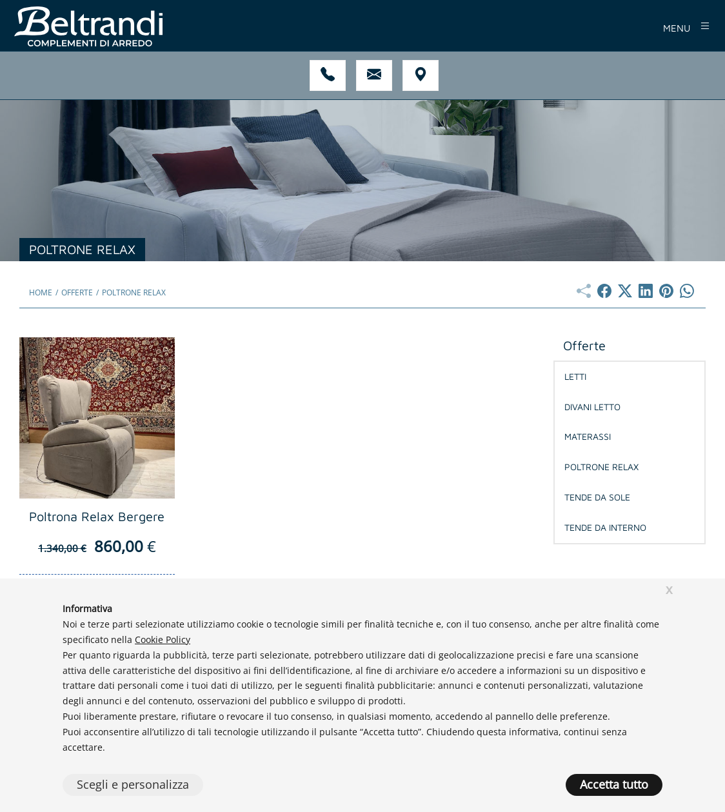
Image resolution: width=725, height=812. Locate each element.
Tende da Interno (605, 527)
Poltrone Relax (601, 466)
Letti (575, 376)
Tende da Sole (597, 496)
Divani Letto (592, 406)
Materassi (587, 436)
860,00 (97, 546)
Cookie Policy (162, 639)
